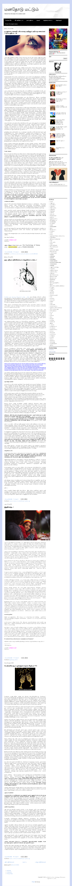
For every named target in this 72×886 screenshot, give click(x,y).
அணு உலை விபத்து (54, 267)
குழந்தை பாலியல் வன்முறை (56, 307)
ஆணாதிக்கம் (53, 237)
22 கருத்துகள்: (16, 251)
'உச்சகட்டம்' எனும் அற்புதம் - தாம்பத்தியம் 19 (61, 106)
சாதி (51, 313)
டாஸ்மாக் (15, 858)
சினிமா (16, 659)
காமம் (51, 234)
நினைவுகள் (52, 332)
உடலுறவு (52, 287)
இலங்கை (52, 281)
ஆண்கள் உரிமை (53, 271)
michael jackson (53, 264)
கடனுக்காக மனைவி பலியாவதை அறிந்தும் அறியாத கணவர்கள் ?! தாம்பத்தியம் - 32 (60, 135)
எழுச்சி (51, 290)
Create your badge (52, 351)
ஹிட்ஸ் (51, 345)
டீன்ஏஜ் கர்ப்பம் (53, 326)
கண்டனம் (52, 214)
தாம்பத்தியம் (30, 20)
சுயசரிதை (52, 320)
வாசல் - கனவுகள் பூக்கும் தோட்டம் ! (57, 184)
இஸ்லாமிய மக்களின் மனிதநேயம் (57, 285)
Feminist (52, 254)
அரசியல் (52, 212)
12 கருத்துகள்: (16, 657)
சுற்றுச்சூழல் (59, 20)
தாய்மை (52, 331)
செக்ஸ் (51, 225)
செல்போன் (52, 321)
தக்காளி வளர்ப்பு (53, 329)
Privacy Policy (10, 873)
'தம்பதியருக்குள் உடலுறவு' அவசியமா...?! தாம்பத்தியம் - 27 (61, 127)
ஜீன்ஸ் (51, 323)
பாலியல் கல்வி (53, 253)
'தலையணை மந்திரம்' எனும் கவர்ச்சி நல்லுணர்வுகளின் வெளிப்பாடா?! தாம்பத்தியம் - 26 (60, 122)
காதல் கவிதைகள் (53, 245)
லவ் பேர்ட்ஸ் (53, 334)
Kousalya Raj (51, 349)
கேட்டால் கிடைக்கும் (54, 309)
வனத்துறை (52, 335)
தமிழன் (51, 248)
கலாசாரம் (52, 298)
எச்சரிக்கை (52, 288)
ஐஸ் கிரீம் (52, 292)
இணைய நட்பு (53, 229)
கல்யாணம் (52, 299)
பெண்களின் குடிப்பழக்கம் (22, 501)
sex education (53, 221)
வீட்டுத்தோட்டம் (19, 20)
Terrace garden (53, 226)
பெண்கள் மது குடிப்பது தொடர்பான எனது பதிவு (16, 296)
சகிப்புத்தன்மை (53, 310)
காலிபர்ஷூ (52, 304)
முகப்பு (24, 862)
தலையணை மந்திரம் (54, 250)
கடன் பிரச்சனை (12, 253)
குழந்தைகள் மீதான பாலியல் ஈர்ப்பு (57, 235)
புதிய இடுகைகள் (9, 862)
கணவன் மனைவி (53, 295)
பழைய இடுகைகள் (40, 862)
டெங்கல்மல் (52, 327)
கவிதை (51, 301)
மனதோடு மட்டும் (21, 9)
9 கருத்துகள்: (16, 499)
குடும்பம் (52, 217)
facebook (52, 257)
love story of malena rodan (55, 262)
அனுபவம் (52, 203)
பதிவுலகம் (52, 206)
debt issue (35, 253)
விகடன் (51, 338)
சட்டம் (51, 312)
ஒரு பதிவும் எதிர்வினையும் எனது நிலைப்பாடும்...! (20, 260)
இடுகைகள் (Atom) (15, 864)
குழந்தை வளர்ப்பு (47, 20)
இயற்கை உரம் (53, 278)
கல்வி (51, 232)
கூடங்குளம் (52, 223)
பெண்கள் (15, 501)
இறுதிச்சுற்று (11, 659)
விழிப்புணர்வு (53, 207)
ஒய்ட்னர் (52, 293)
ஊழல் (51, 243)
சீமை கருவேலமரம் (54, 246)
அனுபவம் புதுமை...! (60, 140)
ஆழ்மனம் (52, 273)
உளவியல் (52, 231)
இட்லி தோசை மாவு (54, 274)
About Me (9, 870)
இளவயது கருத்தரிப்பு (54, 282)
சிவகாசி (51, 318)
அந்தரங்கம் (52, 209)
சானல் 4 (52, 315)
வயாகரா (52, 337)
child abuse (52, 256)
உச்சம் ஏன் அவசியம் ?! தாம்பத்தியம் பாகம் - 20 (61, 113)
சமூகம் (38, 20)
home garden (53, 259)
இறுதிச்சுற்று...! (9, 507)
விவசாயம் (52, 340)
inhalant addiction (53, 260)
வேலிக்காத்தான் (53, 343)
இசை (51, 228)
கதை (51, 296)
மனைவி (31, 253)
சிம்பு (51, 317)
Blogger (33, 881)
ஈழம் (51, 240)
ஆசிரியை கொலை (54, 270)
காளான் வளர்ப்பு (53, 306)
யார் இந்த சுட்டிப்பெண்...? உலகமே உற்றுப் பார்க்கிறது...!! (61, 93)
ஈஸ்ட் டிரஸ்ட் (53, 242)
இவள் (51, 284)
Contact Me (8, 20)
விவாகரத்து (52, 342)
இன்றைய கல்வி (53, 276)
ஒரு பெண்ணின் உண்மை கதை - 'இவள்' (61, 85)
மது (29, 501)
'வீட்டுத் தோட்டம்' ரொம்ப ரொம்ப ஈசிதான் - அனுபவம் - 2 (61, 100)
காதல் (51, 303)
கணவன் (18, 253)
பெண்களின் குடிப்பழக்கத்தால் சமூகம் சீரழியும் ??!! (20, 666)
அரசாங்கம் (52, 268)
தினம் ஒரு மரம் (53, 251)
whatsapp (52, 265)
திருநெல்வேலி (53, 215)
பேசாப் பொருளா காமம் (11, 24)
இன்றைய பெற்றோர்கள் (55, 239)
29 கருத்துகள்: (16, 856)
